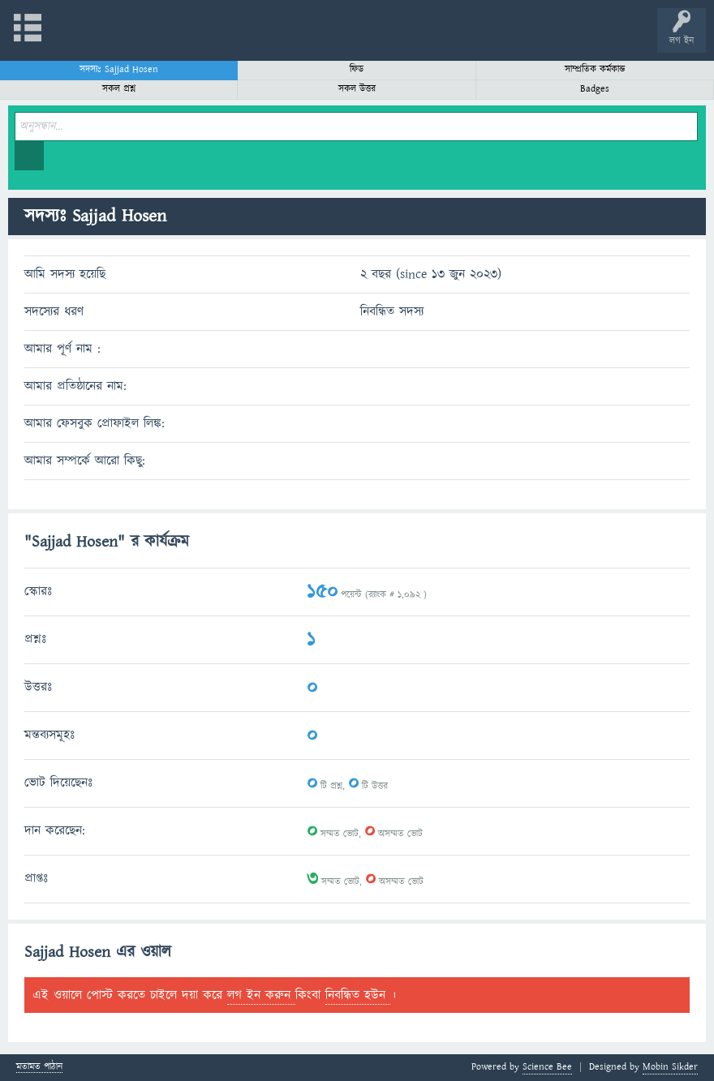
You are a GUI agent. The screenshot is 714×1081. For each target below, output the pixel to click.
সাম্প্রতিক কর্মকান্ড (595, 69)
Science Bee (547, 1067)
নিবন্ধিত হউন (357, 995)
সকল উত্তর (357, 89)
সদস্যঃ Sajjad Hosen (119, 69)
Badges (594, 89)
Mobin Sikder (670, 1067)
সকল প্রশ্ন (118, 89)
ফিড (356, 69)
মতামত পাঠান (39, 1067)
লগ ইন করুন (261, 995)
